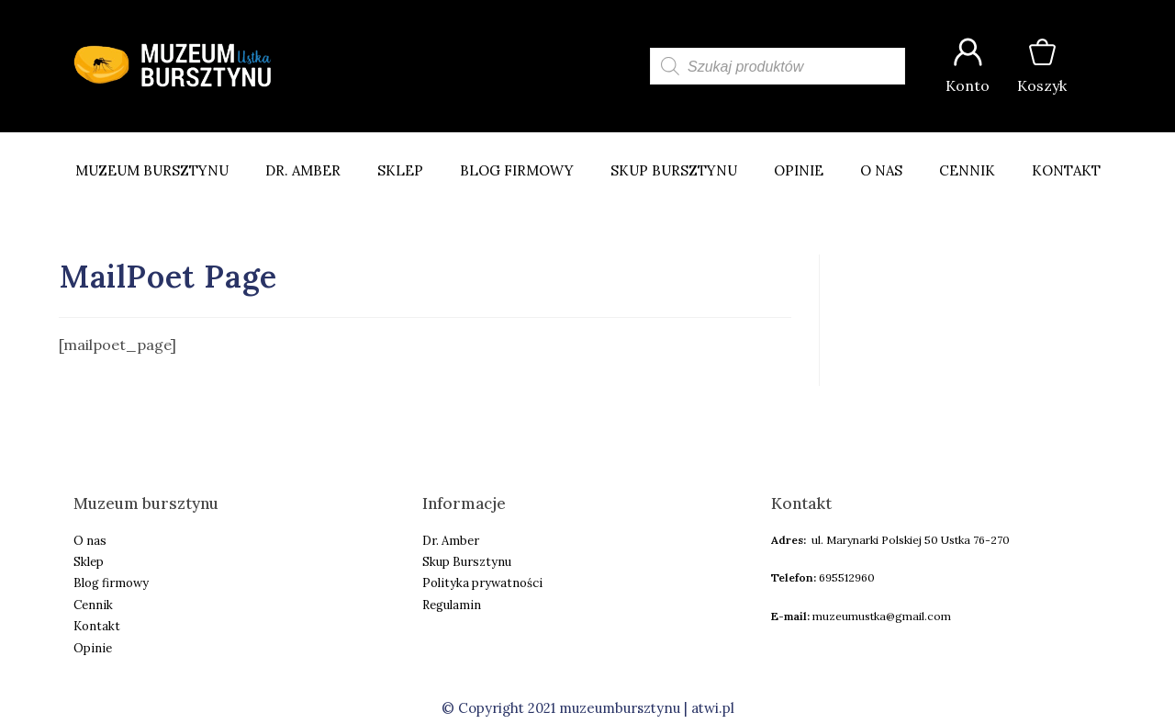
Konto (968, 85)
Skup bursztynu (673, 170)
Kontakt (1066, 170)
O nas (881, 170)
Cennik (967, 170)
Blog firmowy (517, 170)
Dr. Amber (303, 170)
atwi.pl (712, 708)
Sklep (400, 170)
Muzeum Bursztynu (152, 170)
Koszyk (1042, 85)
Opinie (798, 170)
